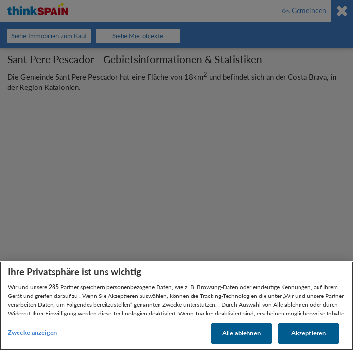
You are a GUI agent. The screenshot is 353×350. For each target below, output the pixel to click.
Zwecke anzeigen (32, 332)
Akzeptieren (308, 333)
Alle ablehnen (241, 333)
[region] (176, 305)
